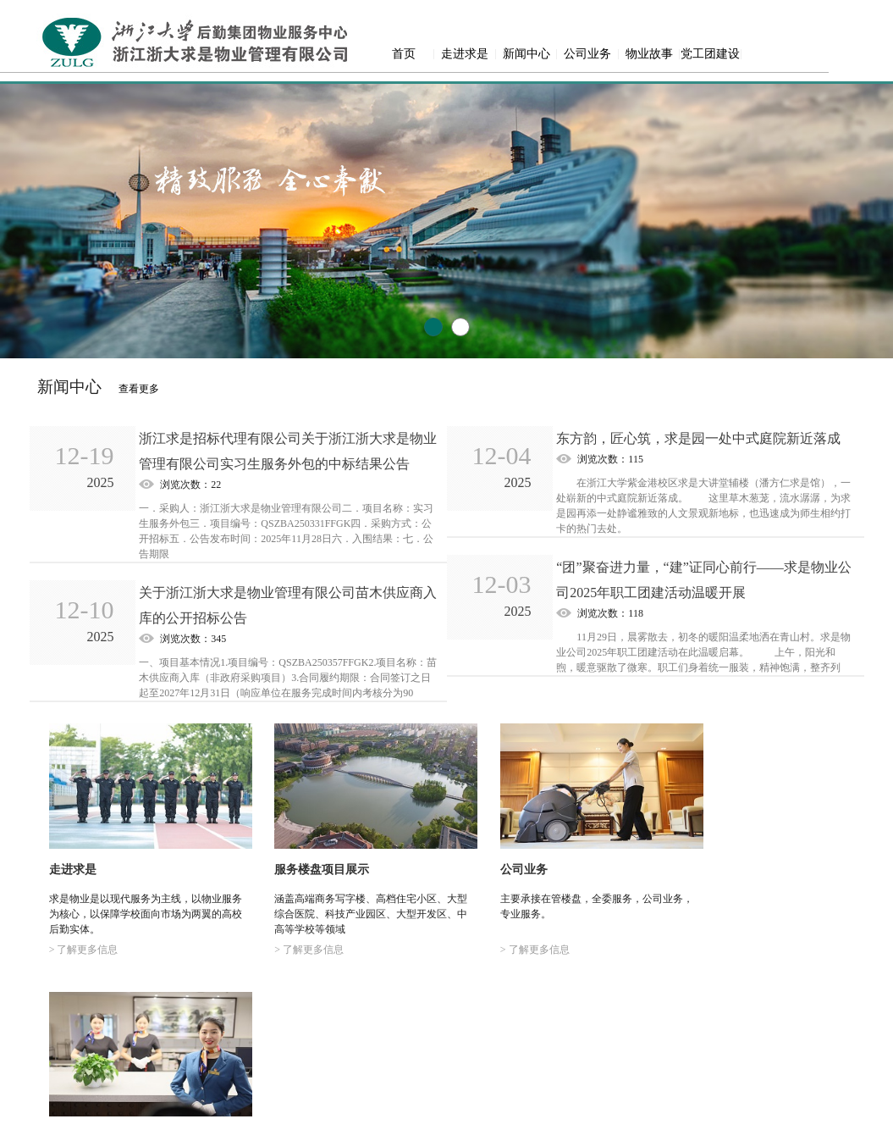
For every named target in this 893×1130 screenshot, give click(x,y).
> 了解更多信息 (82, 938)
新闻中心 (526, 53)
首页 (404, 53)
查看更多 (139, 389)
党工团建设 (710, 53)
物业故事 (649, 53)
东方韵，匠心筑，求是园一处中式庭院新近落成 (698, 438)
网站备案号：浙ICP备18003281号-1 (446, 1114)
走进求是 (464, 53)
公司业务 (587, 53)
